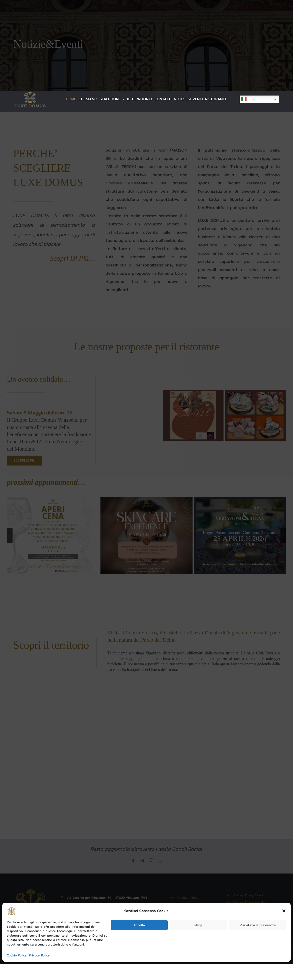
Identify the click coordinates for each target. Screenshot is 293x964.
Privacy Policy (39, 955)
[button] (284, 911)
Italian (249, 99)
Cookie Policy (17, 955)
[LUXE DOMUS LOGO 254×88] (30, 93)
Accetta (139, 925)
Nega (198, 925)
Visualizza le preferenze (258, 925)
